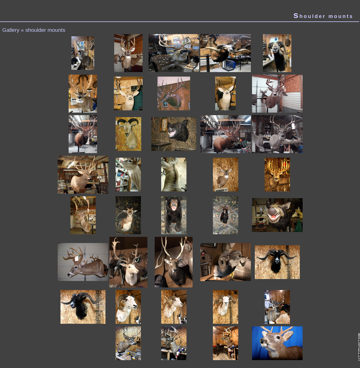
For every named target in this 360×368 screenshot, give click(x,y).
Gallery (10, 30)
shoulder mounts (45, 30)
